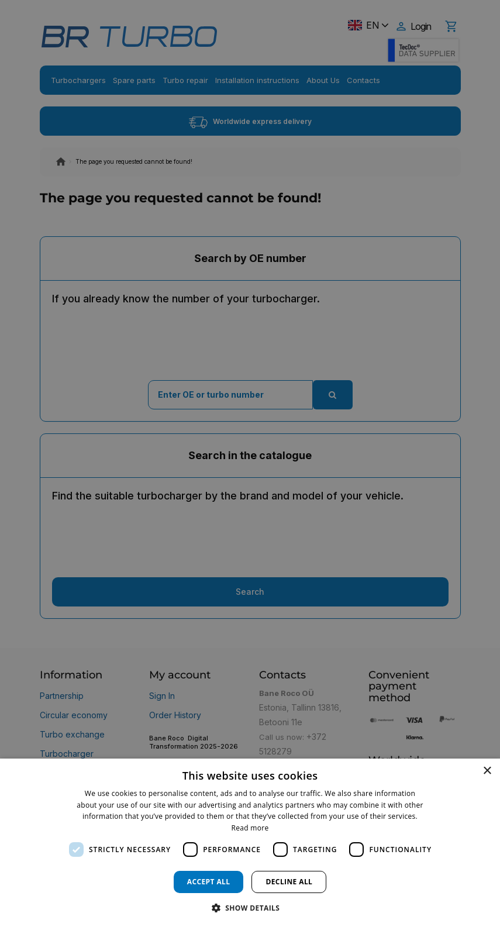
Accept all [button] (208, 882)
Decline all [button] (288, 882)
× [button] (486, 771)
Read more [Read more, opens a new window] (250, 828)
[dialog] (250, 843)
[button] (250, 907)
